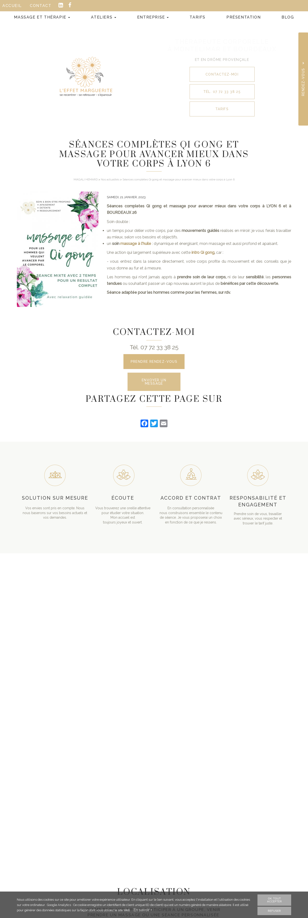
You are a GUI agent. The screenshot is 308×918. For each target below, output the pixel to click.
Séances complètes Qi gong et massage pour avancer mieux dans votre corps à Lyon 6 (178, 179)
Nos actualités (110, 179)
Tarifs (197, 17)
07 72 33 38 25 (160, 347)
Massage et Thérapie (42, 17)
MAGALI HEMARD (86, 179)
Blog (288, 17)
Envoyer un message (154, 381)
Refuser (274, 911)
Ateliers (103, 17)
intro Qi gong (203, 252)
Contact (40, 5)
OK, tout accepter (274, 901)
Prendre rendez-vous (154, 361)
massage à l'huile (135, 243)
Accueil (12, 5)
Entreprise (153, 17)
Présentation (243, 17)
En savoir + (142, 910)
